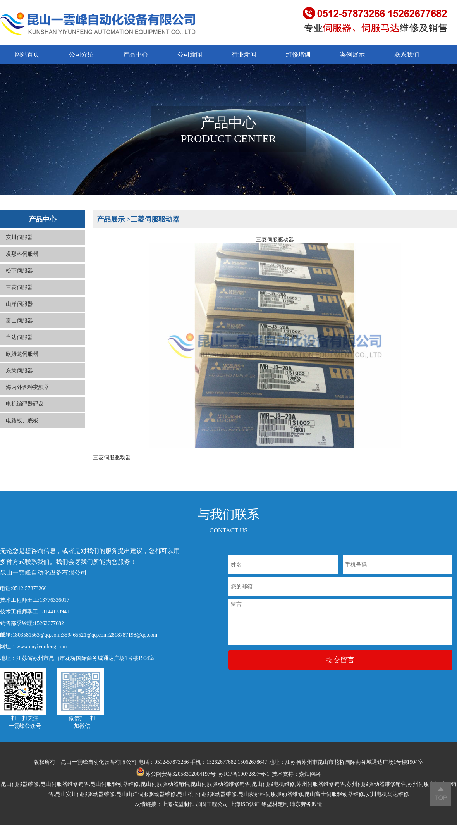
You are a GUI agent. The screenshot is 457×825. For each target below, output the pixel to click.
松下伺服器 (19, 278)
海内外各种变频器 (27, 395)
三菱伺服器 (19, 295)
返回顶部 (440, 794)
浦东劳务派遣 (306, 804)
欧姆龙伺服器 (22, 362)
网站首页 (27, 54)
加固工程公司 (212, 804)
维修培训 (298, 54)
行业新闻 (244, 54)
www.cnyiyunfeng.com (41, 646)
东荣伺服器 (19, 378)
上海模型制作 (178, 804)
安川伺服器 (19, 245)
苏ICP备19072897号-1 (243, 774)
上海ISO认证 (245, 804)
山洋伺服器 (19, 312)
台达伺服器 (19, 345)
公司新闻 (189, 54)
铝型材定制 (275, 804)
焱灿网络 (310, 774)
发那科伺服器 (22, 262)
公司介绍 (81, 54)
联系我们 (406, 54)
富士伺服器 (19, 328)
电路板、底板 (22, 428)
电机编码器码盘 (25, 412)
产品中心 (135, 54)
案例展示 (352, 54)
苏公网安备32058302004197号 (176, 774)
